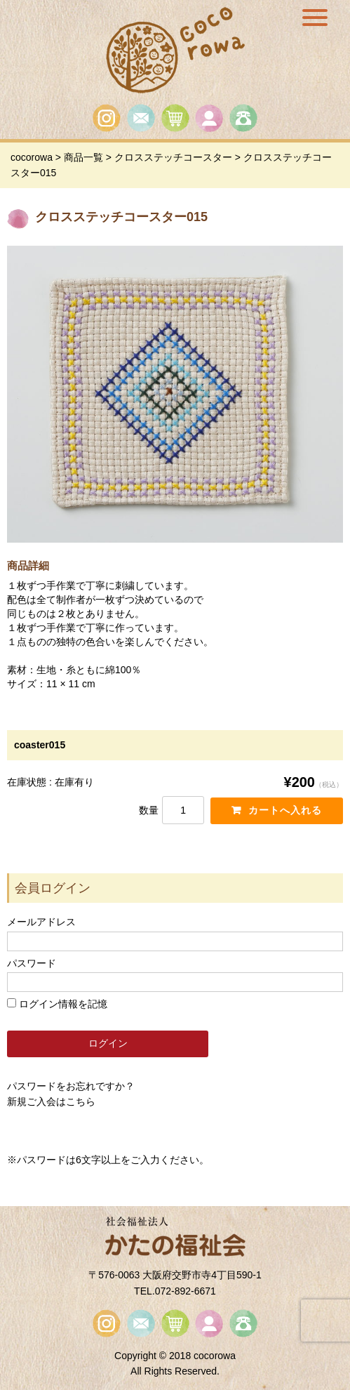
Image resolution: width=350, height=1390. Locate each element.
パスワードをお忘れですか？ (71, 1086)
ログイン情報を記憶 (57, 1004)
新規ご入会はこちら (51, 1101)
